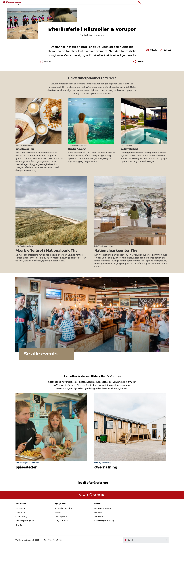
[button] (152, 106)
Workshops (99, 558)
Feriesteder (53, 7)
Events (100, 7)
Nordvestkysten (161, 2)
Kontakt (61, 554)
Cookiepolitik (63, 558)
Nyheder (98, 554)
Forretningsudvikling (104, 562)
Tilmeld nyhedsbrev (66, 549)
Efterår (39, 15)
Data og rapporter (103, 549)
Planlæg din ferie (128, 7)
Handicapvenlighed (28, 562)
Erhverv (172, 2)
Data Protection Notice (57, 581)
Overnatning (111, 7)
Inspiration (66, 7)
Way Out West (64, 562)
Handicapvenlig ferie (84, 7)
